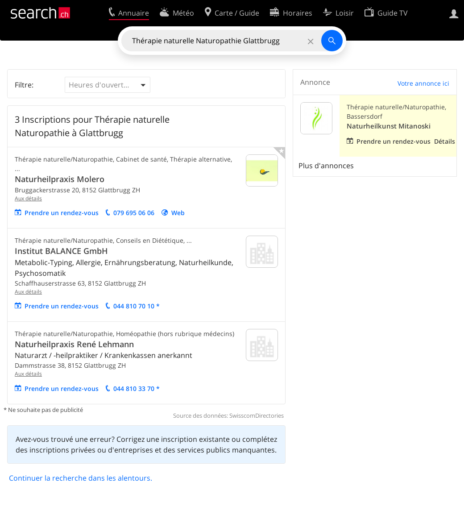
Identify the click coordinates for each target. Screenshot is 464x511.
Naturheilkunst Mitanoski (389, 126)
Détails (444, 141)
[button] (107, 85)
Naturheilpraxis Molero (59, 179)
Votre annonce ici (423, 83)
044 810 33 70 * (136, 388)
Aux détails (28, 198)
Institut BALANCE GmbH (61, 250)
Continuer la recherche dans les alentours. (80, 478)
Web (178, 212)
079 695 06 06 (133, 212)
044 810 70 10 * (136, 306)
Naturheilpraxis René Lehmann (74, 344)
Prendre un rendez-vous (62, 212)
